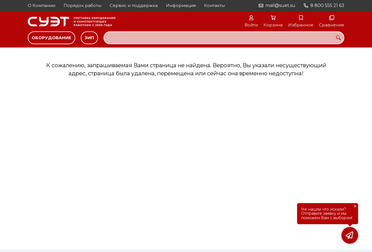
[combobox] (224, 37)
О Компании (41, 5)
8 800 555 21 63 (327, 5)
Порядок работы (82, 5)
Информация (181, 5)
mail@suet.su (280, 5)
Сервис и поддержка (134, 5)
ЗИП (89, 37)
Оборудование (51, 37)
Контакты (214, 5)
